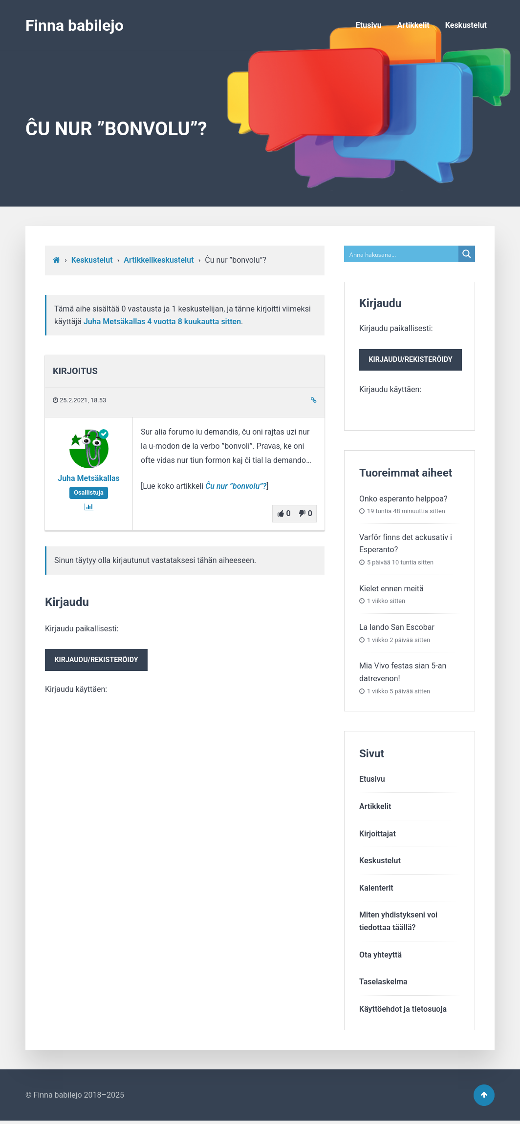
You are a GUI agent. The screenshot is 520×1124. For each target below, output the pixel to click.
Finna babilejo (74, 25)
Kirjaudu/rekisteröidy (98, 660)
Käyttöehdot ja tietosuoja (403, 1010)
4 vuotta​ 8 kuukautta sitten (194, 321)
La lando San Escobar (396, 628)
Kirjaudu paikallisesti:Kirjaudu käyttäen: (98, 659)
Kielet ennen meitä (391, 589)
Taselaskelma (383, 982)
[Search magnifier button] (466, 254)
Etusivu (369, 25)
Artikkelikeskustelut (159, 260)
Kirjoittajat (377, 834)
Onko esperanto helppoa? (403, 499)
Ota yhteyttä (380, 955)
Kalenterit (376, 889)
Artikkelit (413, 25)
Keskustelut (466, 25)
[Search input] (401, 254)
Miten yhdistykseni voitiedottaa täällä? (398, 923)
